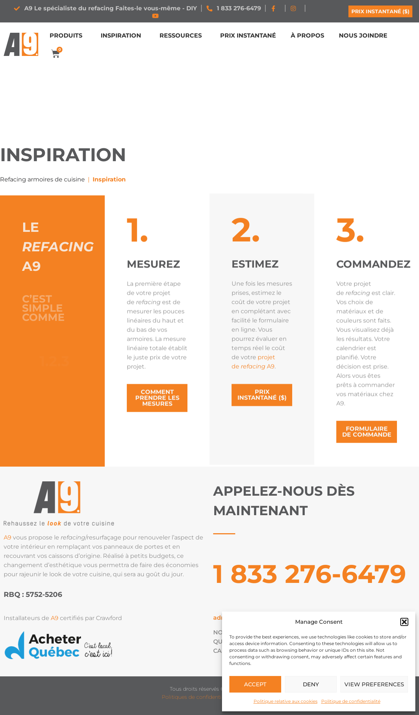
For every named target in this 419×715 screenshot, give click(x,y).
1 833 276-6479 (309, 573)
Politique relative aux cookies (286, 701)
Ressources (182, 35)
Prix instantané (248, 35)
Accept (255, 684)
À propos (307, 35)
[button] (404, 622)
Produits (68, 35)
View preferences (374, 684)
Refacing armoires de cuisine (42, 179)
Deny (311, 684)
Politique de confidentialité (350, 701)
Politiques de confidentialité (197, 697)
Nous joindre (363, 35)
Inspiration (123, 35)
